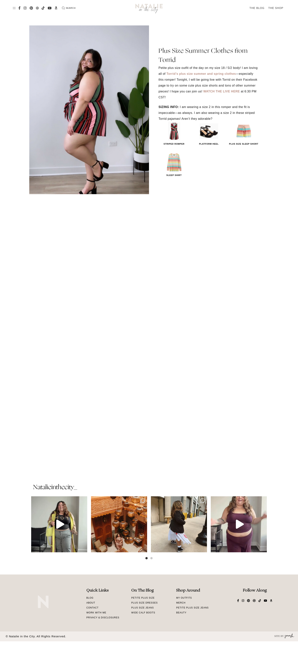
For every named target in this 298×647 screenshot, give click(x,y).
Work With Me (96, 612)
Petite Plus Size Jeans (192, 607)
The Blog (257, 7)
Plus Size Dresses (144, 602)
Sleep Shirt (174, 175)
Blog (90, 598)
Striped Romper (174, 144)
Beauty (181, 612)
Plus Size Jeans (142, 607)
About (90, 602)
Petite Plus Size (143, 598)
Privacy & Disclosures (102, 617)
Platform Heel (209, 144)
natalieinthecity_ (55, 487)
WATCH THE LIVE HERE (221, 91)
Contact (92, 607)
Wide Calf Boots (143, 612)
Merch (180, 602)
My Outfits (184, 598)
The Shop (275, 7)
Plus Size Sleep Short (243, 144)
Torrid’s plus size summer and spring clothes (201, 73)
